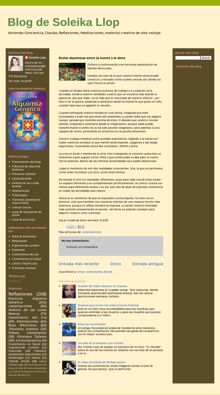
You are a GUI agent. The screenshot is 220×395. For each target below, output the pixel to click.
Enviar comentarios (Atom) (94, 271)
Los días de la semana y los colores (100, 343)
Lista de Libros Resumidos (32, 368)
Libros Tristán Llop (24, 263)
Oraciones (18, 250)
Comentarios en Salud (24, 344)
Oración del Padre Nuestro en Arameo (102, 286)
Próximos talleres (23, 174)
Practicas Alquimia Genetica (27, 300)
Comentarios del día (25, 254)
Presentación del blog (26, 162)
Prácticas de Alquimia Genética (26, 168)
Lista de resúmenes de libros (26, 213)
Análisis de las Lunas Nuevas (25, 184)
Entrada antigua (147, 263)
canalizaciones (91, 232)
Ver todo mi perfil (20, 81)
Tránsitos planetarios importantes (26, 201)
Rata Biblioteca (22, 325)
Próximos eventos (24, 268)
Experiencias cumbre (25, 245)
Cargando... (16, 281)
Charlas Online (21, 207)
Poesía (35, 357)
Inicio (115, 263)
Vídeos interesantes (27, 333)
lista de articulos (17, 375)
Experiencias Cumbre (24, 347)
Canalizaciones (21, 178)
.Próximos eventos (23, 329)
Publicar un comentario (82, 247)
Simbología (19, 195)
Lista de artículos (23, 219)
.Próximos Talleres (31, 336)
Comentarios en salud (26, 259)
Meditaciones (20, 190)
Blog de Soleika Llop (63, 22)
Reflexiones (19, 241)
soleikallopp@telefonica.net (35, 67)
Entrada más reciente (79, 263)
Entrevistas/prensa (28, 340)
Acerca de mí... (34, 62)
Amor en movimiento (92, 324)
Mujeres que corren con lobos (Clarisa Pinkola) (108, 305)
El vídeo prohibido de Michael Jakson (102, 362)
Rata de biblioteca (24, 236)
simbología (16, 357)
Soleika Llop (37, 57)
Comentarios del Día (27, 317)
